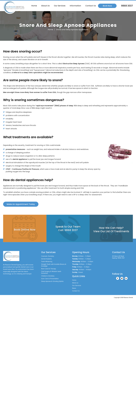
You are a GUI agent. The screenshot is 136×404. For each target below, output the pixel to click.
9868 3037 (127, 5)
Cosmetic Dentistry (47, 257)
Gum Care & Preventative (50, 279)
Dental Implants (46, 259)
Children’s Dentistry (47, 276)
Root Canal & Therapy (48, 269)
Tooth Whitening (46, 262)
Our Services (59, 5)
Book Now (107, 6)
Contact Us (90, 5)
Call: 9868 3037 (68, 230)
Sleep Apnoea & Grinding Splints (52, 282)
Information (75, 5)
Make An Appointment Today (21, 204)
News (74, 289)
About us (45, 5)
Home (34, 5)
